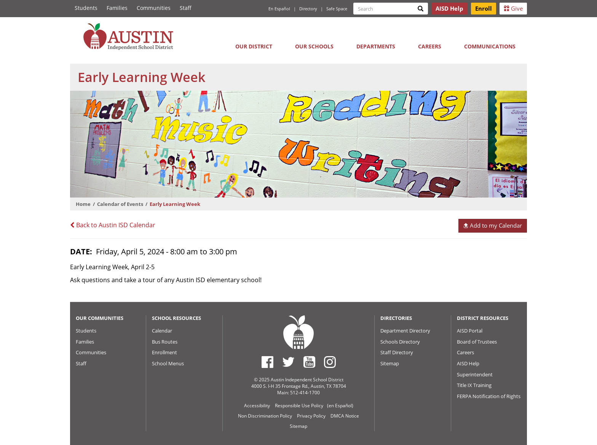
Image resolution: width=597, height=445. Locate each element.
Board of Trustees (477, 341)
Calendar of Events (120, 204)
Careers (429, 46)
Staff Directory (396, 352)
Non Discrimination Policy (265, 416)
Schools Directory (400, 341)
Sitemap (389, 363)
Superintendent (475, 374)
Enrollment (164, 352)
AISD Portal (469, 330)
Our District (253, 46)
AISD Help (468, 363)
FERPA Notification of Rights (488, 396)
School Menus (168, 363)
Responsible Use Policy (299, 405)
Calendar (162, 330)
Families (117, 7)
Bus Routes (164, 341)
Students (86, 7)
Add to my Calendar (492, 225)
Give (513, 8)
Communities (154, 7)
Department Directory (405, 330)
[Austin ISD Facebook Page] (267, 362)
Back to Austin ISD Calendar (112, 225)
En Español (279, 8)
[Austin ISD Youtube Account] (309, 362)
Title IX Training (474, 385)
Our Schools (314, 46)
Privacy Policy (311, 416)
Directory (308, 8)
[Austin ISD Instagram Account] (330, 362)
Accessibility (257, 405)
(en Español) (340, 405)
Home (83, 204)
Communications (490, 46)
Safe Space (336, 8)
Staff (186, 7)
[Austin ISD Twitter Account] (288, 362)
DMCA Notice (344, 416)
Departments (375, 46)
